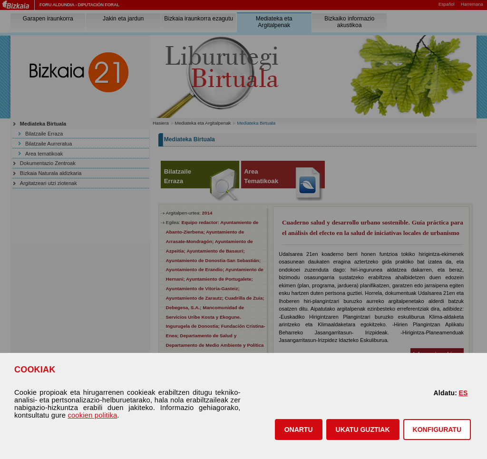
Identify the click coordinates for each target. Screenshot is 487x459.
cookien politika (92, 415)
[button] (298, 429)
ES (463, 393)
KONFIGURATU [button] (437, 429)
